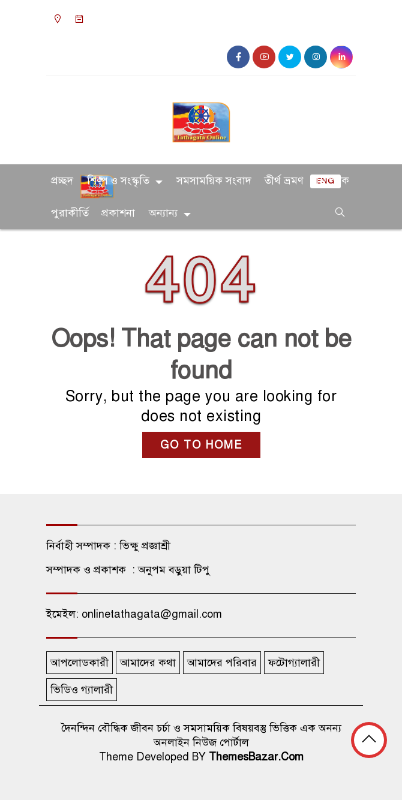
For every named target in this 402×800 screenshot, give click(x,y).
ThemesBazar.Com (256, 756)
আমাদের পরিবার (222, 662)
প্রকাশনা (118, 212)
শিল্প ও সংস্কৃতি (118, 180)
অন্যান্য (163, 212)
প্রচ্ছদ (62, 180)
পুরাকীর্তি (70, 212)
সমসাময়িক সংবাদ (213, 180)
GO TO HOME (201, 445)
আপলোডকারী (79, 662)
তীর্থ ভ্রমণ (284, 180)
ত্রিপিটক (332, 180)
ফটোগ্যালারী (294, 662)
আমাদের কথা (148, 662)
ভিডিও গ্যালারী (81, 689)
